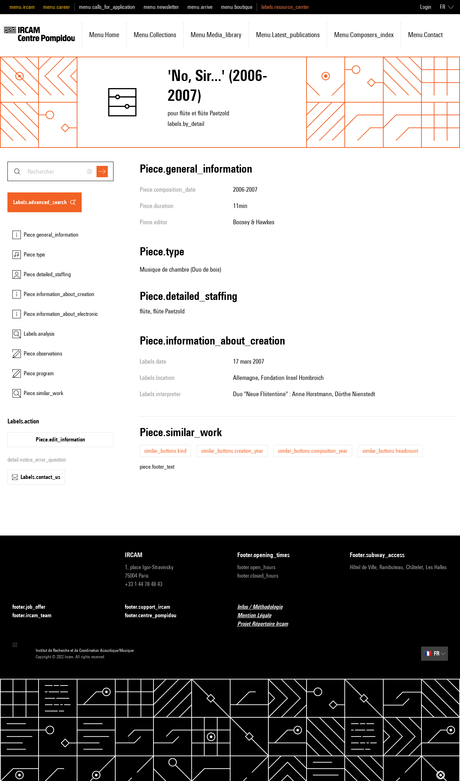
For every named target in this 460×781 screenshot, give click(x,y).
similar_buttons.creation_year (232, 450)
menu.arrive (199, 7)
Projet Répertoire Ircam (266, 624)
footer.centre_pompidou (155, 615)
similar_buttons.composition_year (313, 450)
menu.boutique (236, 7)
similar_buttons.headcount (390, 450)
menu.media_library (216, 35)
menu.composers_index (364, 35)
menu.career (56, 7)
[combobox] (60, 171)
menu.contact (425, 35)
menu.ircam (22, 7)
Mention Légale (258, 615)
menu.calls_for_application (107, 7)
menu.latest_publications (288, 35)
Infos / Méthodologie (264, 607)
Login (425, 7)
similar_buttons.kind (165, 450)
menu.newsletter (161, 7)
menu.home (104, 35)
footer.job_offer (33, 607)
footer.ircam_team (36, 615)
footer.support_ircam (152, 607)
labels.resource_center (285, 7)
